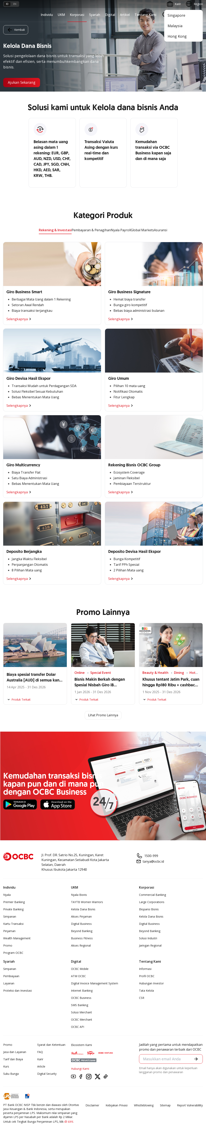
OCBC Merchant (81, 1019)
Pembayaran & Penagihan (91, 230)
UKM (61, 14)
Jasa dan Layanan (14, 1052)
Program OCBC (13, 953)
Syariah (94, 14)
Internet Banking (82, 990)
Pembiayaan (11, 976)
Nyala (7, 895)
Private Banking (13, 909)
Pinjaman (9, 931)
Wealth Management (17, 938)
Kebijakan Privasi (117, 1105)
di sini (68, 1121)
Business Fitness (82, 938)
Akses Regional (81, 945)
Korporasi (77, 14)
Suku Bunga (11, 1074)
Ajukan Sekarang (22, 82)
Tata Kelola (146, 990)
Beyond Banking (81, 931)
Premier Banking (14, 902)
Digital (110, 14)
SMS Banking (79, 1005)
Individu (47, 14)
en (14, 4)
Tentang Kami (145, 14)
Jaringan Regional (150, 945)
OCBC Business (81, 998)
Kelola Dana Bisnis (83, 909)
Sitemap (165, 1105)
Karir (40, 1059)
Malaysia (175, 25)
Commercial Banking (152, 895)
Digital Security (47, 1074)
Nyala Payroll (121, 230)
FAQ (40, 1052)
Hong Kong (177, 36)
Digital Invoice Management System (94, 983)
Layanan (8, 983)
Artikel (125, 14)
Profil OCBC (146, 976)
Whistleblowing (143, 1105)
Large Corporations (151, 902)
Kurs (6, 1066)
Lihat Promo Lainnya (103, 715)
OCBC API (77, 1027)
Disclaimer (92, 1105)
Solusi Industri (148, 938)
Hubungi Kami (80, 1069)
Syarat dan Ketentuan (51, 1045)
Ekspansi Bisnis (149, 909)
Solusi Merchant (81, 1012)
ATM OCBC (78, 976)
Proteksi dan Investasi (17, 990)
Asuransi (160, 230)
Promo (7, 945)
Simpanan (9, 916)
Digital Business (81, 924)
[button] (196, 1058)
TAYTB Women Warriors (87, 902)
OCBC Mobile (80, 969)
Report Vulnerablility (190, 1105)
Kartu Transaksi (13, 924)
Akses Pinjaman (81, 916)
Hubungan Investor (151, 983)
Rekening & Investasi (55, 230)
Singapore (176, 15)
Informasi (145, 969)
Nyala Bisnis (79, 895)
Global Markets (142, 230)
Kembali (16, 29)
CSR (141, 998)
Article (41, 1066)
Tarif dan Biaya (13, 1059)
